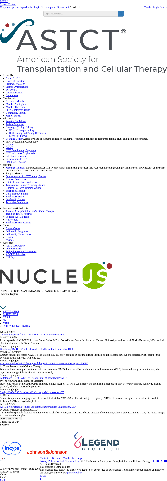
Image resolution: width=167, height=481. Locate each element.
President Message (15, 83)
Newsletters (12, 219)
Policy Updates (13, 248)
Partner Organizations (17, 86)
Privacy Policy (47, 461)
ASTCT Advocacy (15, 245)
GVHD (6, 320)
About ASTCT (13, 78)
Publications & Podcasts (15, 208)
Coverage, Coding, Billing (19, 127)
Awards (10, 239)
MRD (6, 323)
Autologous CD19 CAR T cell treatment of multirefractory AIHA (34, 378)
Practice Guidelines (16, 121)
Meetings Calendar (15, 167)
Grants (9, 237)
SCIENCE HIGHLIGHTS (16, 326)
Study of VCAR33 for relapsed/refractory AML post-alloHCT (32, 392)
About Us (8, 75)
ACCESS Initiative (15, 254)
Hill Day (10, 257)
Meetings (8, 164)
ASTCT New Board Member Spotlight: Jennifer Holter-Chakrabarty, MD (38, 406)
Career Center (13, 228)
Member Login (151, 7)
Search (163, 7)
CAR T (6, 317)
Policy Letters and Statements (21, 251)
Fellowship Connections (18, 234)
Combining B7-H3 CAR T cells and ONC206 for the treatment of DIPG (37, 349)
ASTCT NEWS (11, 311)
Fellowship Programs (17, 231)
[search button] (121, 14)
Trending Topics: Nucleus (19, 213)
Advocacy (8, 242)
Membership (9, 98)
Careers (7, 225)
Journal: (30, 211)
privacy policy (74, 472)
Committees (12, 95)
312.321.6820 (14, 474)
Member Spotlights (16, 104)
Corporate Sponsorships (12, 7)
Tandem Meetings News (18, 222)
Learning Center (14, 138)
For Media (11, 89)
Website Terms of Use (68, 461)
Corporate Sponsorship (58, 7)
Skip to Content (8, 4)
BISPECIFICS (10, 314)
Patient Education (15, 124)
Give (43, 7)
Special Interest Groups (18, 109)
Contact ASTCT (14, 92)
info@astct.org (14, 477)
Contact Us (45, 458)
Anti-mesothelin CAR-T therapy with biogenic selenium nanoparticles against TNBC (44, 363)
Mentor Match (13, 115)
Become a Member (15, 101)
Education (8, 118)
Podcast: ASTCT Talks (17, 216)
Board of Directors (15, 81)
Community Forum (16, 112)
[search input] (80, 14)
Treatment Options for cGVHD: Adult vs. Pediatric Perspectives (33, 334)
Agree (43, 475)
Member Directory (15, 107)
